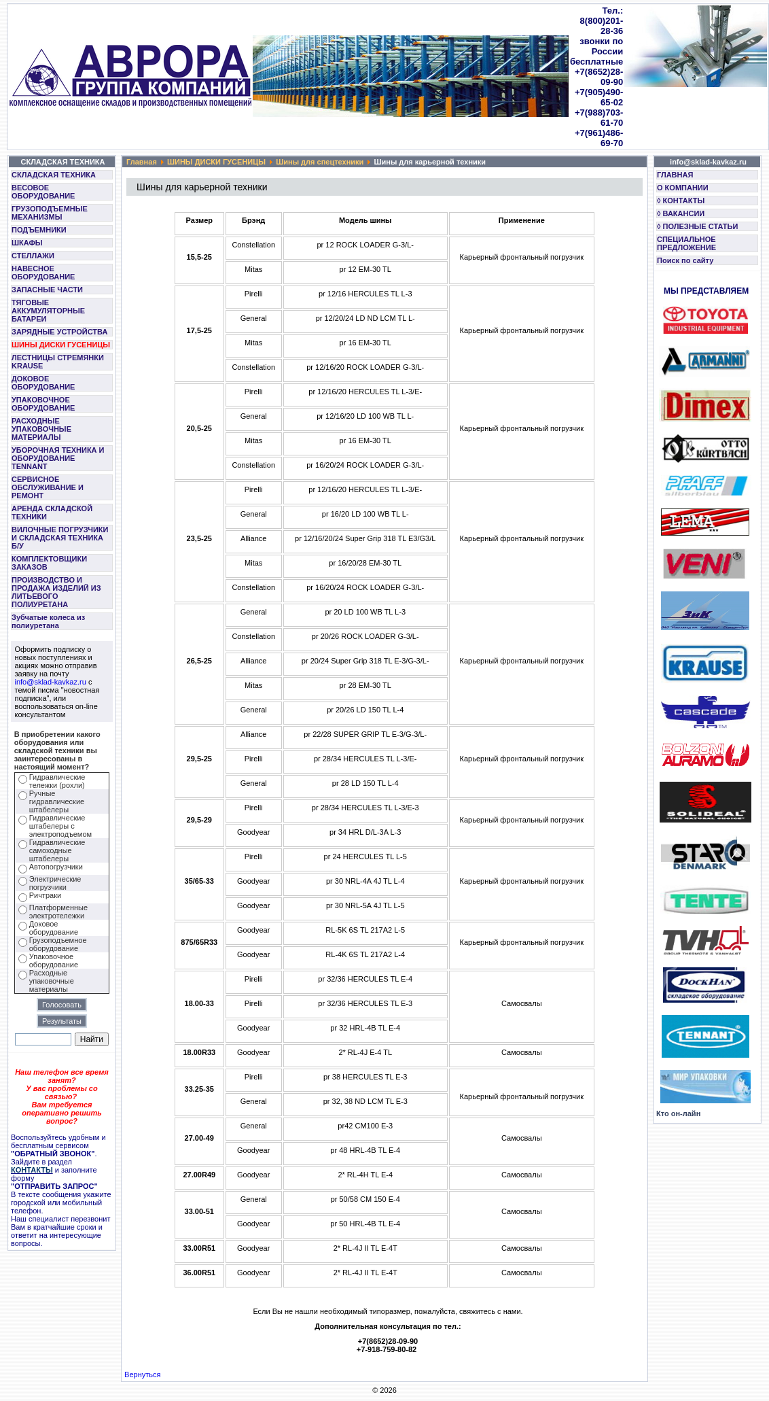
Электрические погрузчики (55, 883)
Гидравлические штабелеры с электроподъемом (60, 826)
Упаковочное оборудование (53, 960)
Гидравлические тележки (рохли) (57, 781)
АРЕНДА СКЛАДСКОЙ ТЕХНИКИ (52, 512)
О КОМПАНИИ (683, 188)
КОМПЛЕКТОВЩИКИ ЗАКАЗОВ (49, 563)
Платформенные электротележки (58, 911)
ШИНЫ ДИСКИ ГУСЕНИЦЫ (61, 345)
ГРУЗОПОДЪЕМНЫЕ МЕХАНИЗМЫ (50, 213)
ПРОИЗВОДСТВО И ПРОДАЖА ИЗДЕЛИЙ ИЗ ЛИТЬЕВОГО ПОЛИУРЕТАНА (56, 592)
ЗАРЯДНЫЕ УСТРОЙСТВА (59, 332)
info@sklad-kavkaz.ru (50, 682)
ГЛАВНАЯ (675, 175)
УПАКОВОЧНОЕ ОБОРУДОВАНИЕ (43, 404)
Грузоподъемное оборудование (58, 944)
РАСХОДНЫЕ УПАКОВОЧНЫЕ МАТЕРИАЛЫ (41, 429)
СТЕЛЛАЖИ (33, 256)
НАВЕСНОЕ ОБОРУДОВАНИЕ (43, 272)
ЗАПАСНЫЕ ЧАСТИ (47, 290)
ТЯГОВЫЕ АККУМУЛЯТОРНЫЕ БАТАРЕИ (48, 310)
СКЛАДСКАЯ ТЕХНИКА (54, 175)
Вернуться (142, 1374)
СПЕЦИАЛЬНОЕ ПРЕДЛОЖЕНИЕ (686, 243)
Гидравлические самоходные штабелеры (57, 850)
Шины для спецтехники (319, 162)
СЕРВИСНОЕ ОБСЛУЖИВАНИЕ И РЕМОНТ (48, 487)
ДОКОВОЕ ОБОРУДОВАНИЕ (43, 383)
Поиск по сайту (685, 260)
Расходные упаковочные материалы (51, 981)
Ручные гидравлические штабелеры (56, 801)
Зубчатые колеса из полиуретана (48, 621)
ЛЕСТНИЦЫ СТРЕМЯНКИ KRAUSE (58, 361)
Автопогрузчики (56, 867)
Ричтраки (45, 895)
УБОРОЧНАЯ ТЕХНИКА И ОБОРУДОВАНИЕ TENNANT (58, 458)
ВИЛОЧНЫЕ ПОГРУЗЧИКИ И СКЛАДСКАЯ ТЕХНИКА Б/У (60, 537)
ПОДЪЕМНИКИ (39, 230)
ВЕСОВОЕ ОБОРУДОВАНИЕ (43, 192)
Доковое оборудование (53, 928)
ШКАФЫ (27, 243)
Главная (141, 162)
